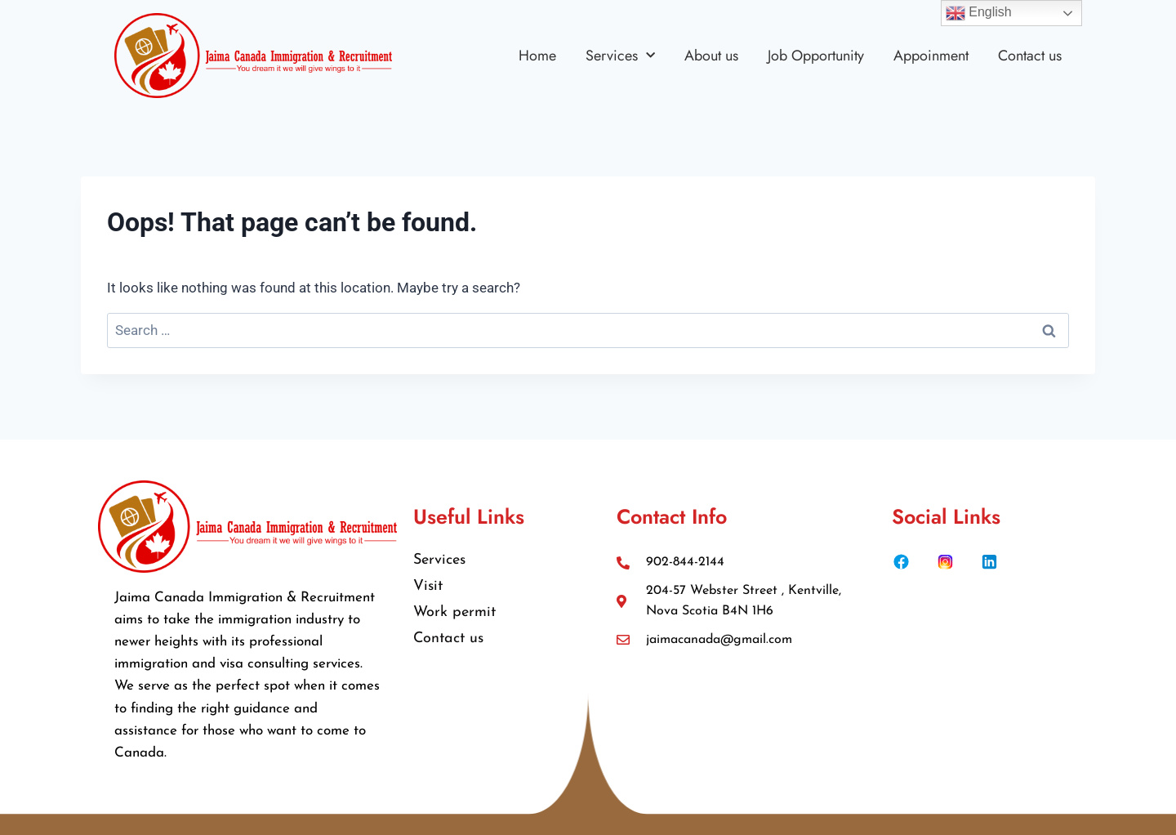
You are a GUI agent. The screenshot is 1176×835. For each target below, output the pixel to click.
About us (711, 55)
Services (620, 55)
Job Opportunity (816, 55)
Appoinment (931, 55)
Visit (428, 586)
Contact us (1030, 55)
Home (537, 55)
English (979, 13)
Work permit (454, 612)
